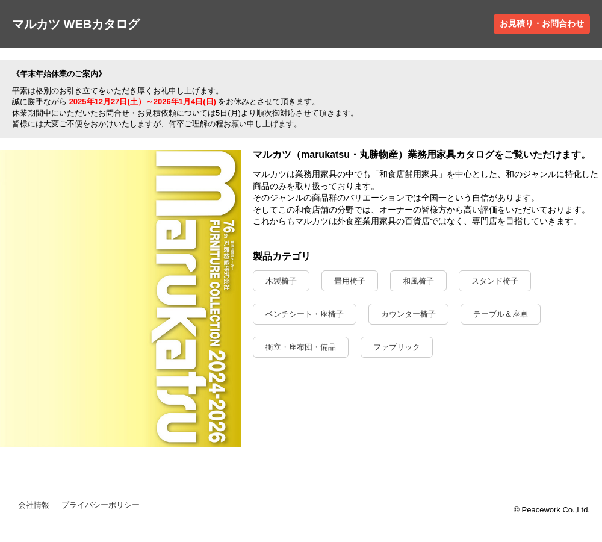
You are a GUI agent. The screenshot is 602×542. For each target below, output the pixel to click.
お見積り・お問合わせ (542, 23)
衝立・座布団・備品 (300, 347)
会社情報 (33, 504)
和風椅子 (418, 280)
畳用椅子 (349, 280)
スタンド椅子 (494, 280)
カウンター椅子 (408, 314)
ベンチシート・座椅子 (304, 314)
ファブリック (396, 347)
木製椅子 (281, 280)
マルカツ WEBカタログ (76, 24)
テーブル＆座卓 (500, 314)
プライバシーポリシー (100, 504)
